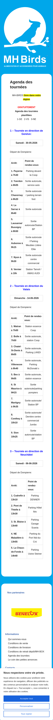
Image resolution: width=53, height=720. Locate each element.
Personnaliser (26, 706)
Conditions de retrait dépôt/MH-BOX (26, 651)
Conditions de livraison (19, 647)
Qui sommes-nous (17, 639)
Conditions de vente (18, 643)
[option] (26, 612)
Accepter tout (26, 698)
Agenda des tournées (19, 655)
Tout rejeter (26, 714)
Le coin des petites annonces (22, 659)
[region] (26, 694)
